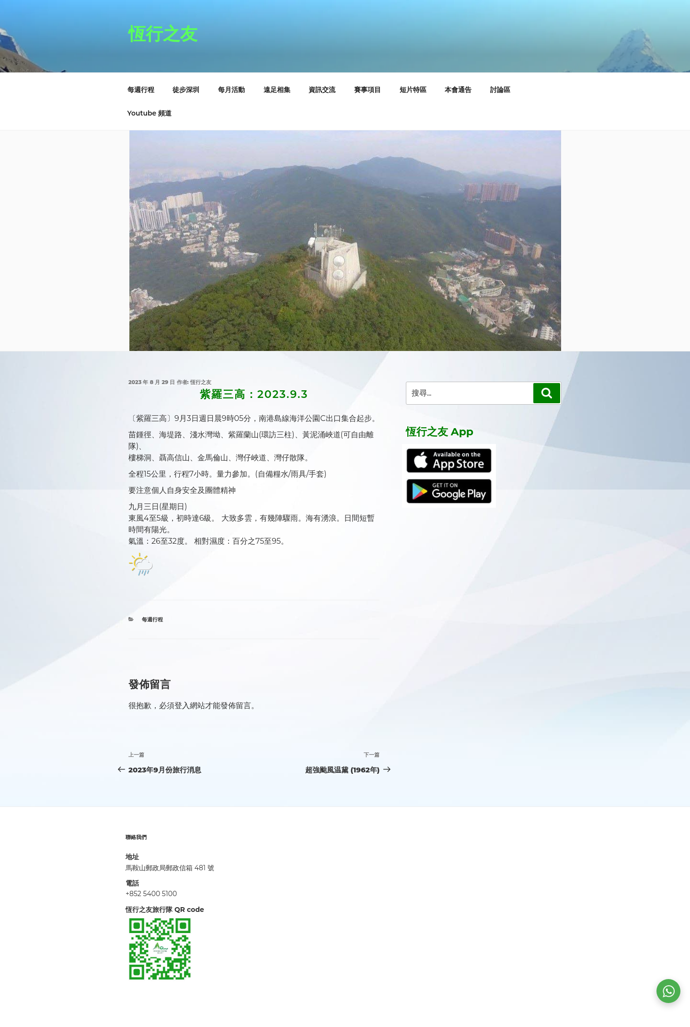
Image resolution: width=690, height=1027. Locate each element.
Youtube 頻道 (149, 113)
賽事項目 (367, 89)
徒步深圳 (185, 89)
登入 (182, 705)
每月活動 (231, 89)
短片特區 (413, 89)
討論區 (500, 89)
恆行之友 (162, 33)
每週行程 (140, 89)
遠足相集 (277, 89)
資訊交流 (322, 89)
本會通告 (458, 89)
